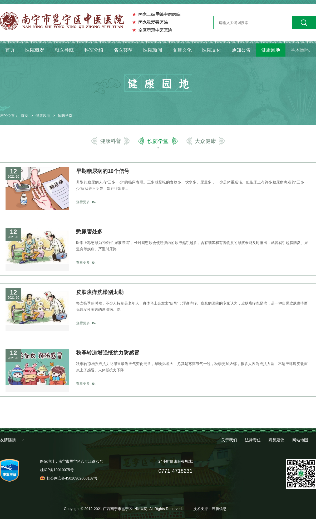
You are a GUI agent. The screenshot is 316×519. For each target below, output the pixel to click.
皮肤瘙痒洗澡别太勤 (100, 292)
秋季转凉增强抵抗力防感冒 (107, 353)
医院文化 (211, 50)
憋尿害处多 (89, 231)
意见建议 (276, 440)
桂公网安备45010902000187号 (72, 478)
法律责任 (253, 440)
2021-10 (13, 176)
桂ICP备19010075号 (57, 470)
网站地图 (300, 440)
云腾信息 (219, 509)
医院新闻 (152, 50)
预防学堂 (65, 115)
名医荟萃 (123, 50)
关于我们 (229, 440)
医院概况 (34, 50)
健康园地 (270, 50)
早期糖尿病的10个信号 (102, 171)
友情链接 (8, 440)
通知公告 (241, 50)
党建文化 (182, 50)
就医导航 (64, 50)
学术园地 (300, 50)
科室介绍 (93, 50)
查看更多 (83, 202)
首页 (10, 50)
